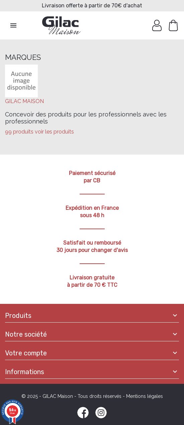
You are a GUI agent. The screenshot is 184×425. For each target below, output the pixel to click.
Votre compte (26, 353)
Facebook (83, 412)
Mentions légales (144, 396)
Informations (24, 372)
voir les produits (54, 132)
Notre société (26, 334)
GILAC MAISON (24, 101)
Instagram (101, 412)
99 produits (19, 132)
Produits (18, 316)
